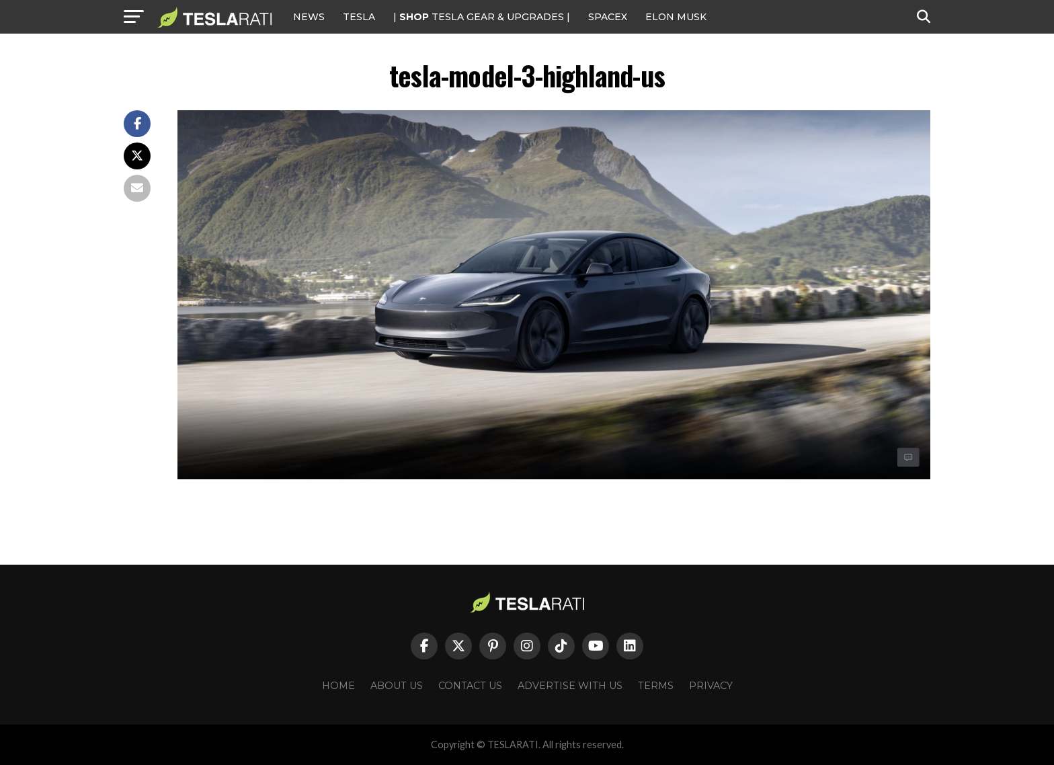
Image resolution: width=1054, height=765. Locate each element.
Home (338, 686)
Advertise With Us (570, 686)
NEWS (309, 17)
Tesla (359, 17)
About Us (396, 686)
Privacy (711, 686)
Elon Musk (675, 17)
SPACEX (607, 17)
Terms (656, 686)
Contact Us (470, 686)
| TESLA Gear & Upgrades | (481, 17)
